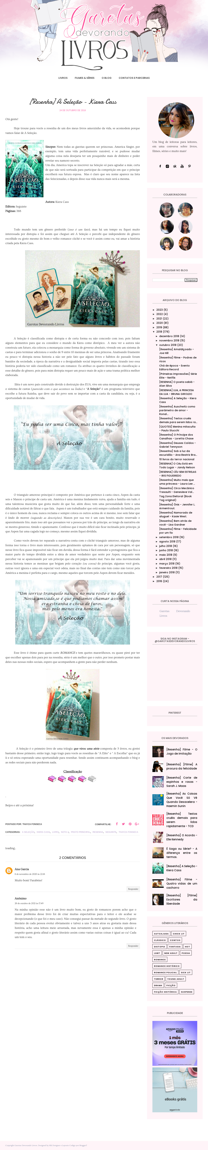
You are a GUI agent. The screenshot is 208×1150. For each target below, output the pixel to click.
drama (158, 985)
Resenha (98, 832)
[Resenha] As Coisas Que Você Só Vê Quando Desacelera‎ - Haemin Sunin (181, 800)
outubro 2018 (167, 345)
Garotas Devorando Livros (26, 1145)
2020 (159, 323)
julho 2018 (165, 546)
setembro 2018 (169, 537)
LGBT (157, 953)
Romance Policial (165, 972)
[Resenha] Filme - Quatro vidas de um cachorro (181, 884)
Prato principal (80, 832)
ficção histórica (165, 991)
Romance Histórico (167, 966)
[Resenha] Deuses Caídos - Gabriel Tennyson (177, 445)
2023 (159, 310)
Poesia (186, 953)
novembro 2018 (169, 340)
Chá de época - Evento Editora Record (174, 367)
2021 (159, 318)
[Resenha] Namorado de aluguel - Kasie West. (175, 514)
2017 (159, 577)
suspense (186, 991)
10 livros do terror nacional (176, 459)
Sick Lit (186, 972)
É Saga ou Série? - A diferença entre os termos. (181, 853)
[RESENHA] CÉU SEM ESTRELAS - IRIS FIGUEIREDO (177, 473)
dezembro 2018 (169, 336)
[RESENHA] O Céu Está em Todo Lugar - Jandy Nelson (177, 465)
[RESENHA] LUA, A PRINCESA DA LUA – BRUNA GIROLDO (176, 392)
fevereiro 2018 (168, 568)
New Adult (171, 953)
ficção (171, 985)
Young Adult (175, 979)
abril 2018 (165, 559)
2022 (159, 314)
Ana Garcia (22, 869)
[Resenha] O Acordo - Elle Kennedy (181, 837)
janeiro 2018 (167, 572)
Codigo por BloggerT (78, 1145)
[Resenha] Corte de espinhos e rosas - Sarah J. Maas (181, 782)
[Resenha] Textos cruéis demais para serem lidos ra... (178, 420)
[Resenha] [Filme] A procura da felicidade (181, 766)
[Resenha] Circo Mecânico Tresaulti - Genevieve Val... (176, 490)
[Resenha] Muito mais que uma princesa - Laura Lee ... (177, 482)
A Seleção (28, 832)
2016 (159, 581)
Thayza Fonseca (128, 832)
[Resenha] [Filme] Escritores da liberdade (181, 900)
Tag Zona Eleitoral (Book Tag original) (175, 498)
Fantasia (175, 946)
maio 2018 (165, 555)
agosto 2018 (167, 541)
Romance (160, 959)
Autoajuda (161, 933)
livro (55, 832)
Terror (158, 979)
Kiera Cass (43, 832)
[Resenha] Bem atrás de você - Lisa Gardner (175, 522)
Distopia (159, 946)
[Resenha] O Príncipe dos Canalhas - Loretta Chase (176, 436)
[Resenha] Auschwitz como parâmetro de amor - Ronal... (177, 410)
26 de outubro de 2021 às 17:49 (29, 903)
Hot (187, 946)
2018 (159, 331)
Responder (133, 889)
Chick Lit (179, 933)
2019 (159, 327)
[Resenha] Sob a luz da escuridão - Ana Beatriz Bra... (178, 453)
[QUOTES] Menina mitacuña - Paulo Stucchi (177, 428)
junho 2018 (166, 550)
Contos (175, 940)
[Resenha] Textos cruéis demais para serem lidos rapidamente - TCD (181, 820)
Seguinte (110, 832)
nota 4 (65, 832)
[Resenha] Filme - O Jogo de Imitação (181, 751)
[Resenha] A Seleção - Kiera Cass (181, 868)
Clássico (160, 940)
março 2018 (166, 563)
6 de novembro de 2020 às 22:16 (30, 874)
